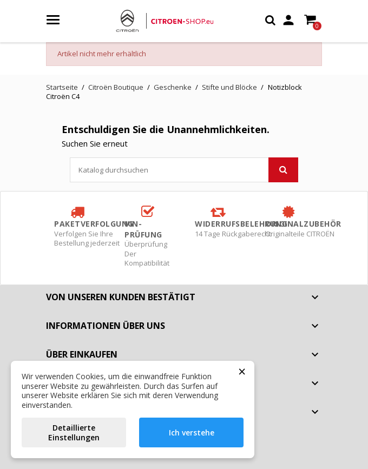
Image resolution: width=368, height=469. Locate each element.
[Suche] (184, 169)
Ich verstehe (191, 432)
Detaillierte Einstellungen (74, 432)
